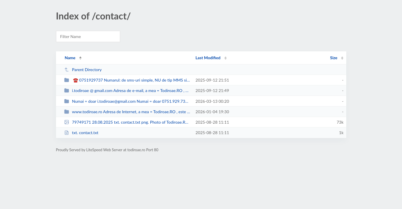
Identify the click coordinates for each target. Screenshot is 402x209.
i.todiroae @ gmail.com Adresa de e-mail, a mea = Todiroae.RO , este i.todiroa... (127, 90)
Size (333, 57)
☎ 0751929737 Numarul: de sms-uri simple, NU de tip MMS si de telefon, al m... (127, 80)
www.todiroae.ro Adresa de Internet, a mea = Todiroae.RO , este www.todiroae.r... (127, 111)
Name (70, 57)
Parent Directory (83, 69)
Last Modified (208, 57)
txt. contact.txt (81, 132)
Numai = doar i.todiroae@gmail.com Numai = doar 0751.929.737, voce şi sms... (127, 101)
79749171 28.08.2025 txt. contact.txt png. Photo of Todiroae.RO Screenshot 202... (127, 122)
